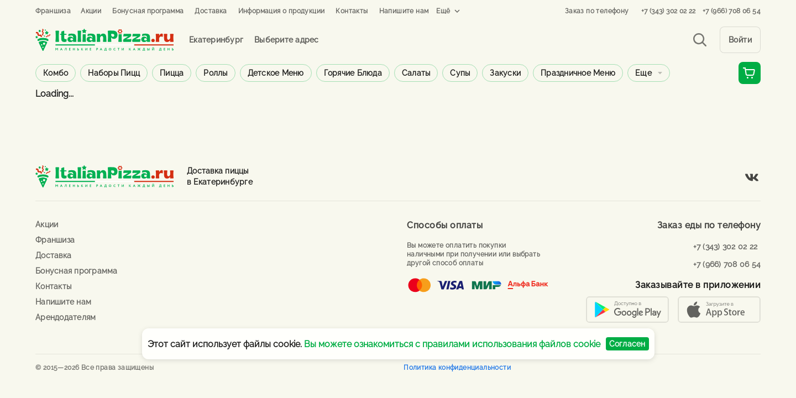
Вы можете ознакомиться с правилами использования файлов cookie (452, 344)
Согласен (627, 343)
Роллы (215, 73)
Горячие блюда (353, 73)
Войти (740, 40)
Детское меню (275, 73)
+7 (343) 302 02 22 (668, 11)
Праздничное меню (577, 73)
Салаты (416, 73)
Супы (460, 73)
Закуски (505, 73)
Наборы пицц (114, 73)
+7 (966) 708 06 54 (732, 11)
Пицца (172, 73)
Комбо (55, 73)
